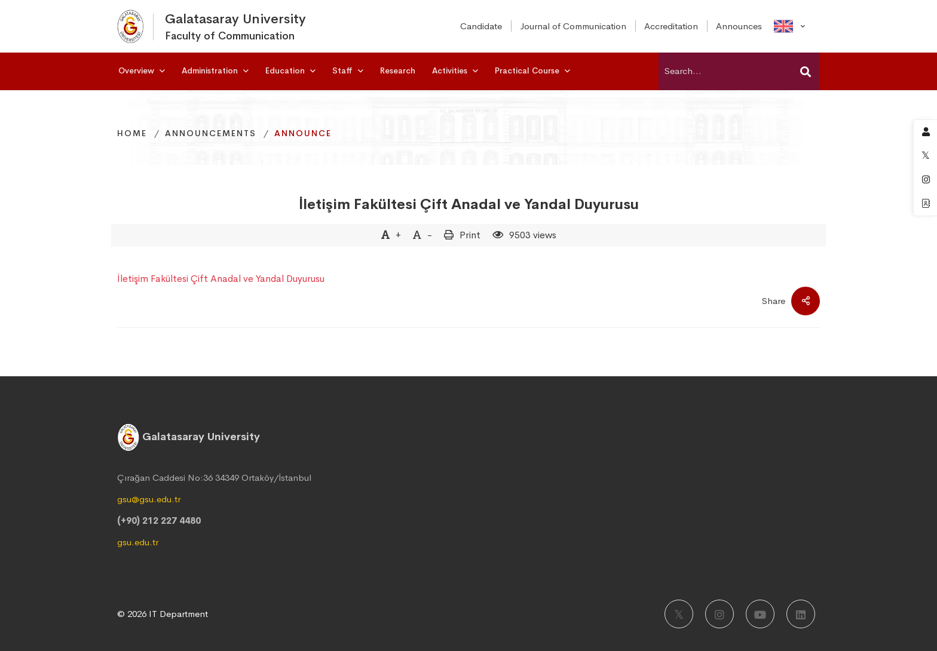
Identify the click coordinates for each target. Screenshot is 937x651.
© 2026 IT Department (162, 613)
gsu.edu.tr (137, 542)
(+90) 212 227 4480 (159, 520)
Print (470, 235)
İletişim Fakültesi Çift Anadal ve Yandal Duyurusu (469, 204)
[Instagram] (719, 614)
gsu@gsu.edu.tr (148, 499)
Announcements (210, 133)
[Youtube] (760, 614)
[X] (679, 614)
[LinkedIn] (800, 614)
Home (132, 133)
